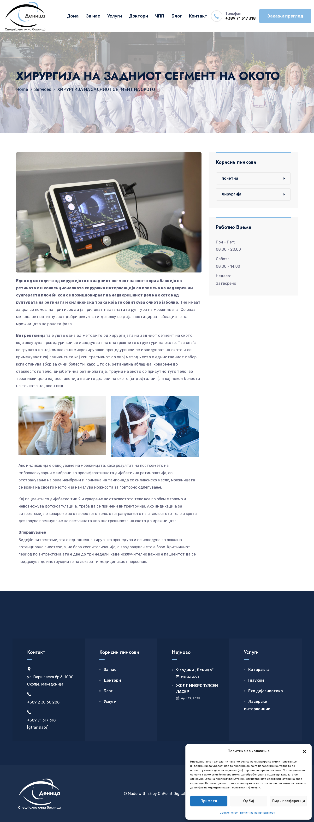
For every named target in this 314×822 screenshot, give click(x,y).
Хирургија (231, 194)
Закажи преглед (285, 16)
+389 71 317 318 (240, 18)
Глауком (256, 680)
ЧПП (159, 16)
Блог (177, 16)
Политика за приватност (257, 812)
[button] (304, 751)
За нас (93, 16)
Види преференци (288, 801)
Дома (73, 16)
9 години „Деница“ (194, 670)
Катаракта (259, 669)
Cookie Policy (229, 812)
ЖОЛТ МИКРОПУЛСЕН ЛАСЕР (197, 688)
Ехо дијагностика (265, 691)
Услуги (114, 16)
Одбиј (248, 801)
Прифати (209, 801)
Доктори (138, 16)
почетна (230, 178)
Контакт (198, 16)
